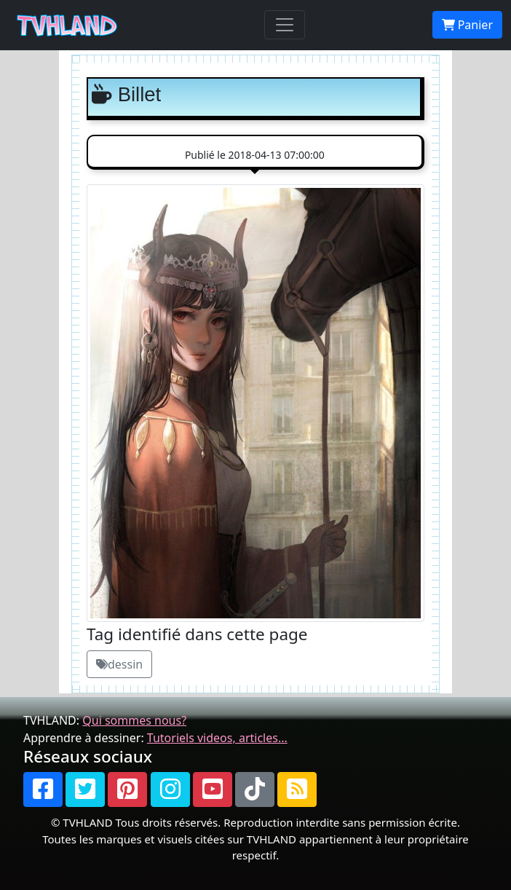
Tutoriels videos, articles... (217, 738)
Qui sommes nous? (134, 720)
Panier (467, 25)
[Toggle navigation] (284, 24)
